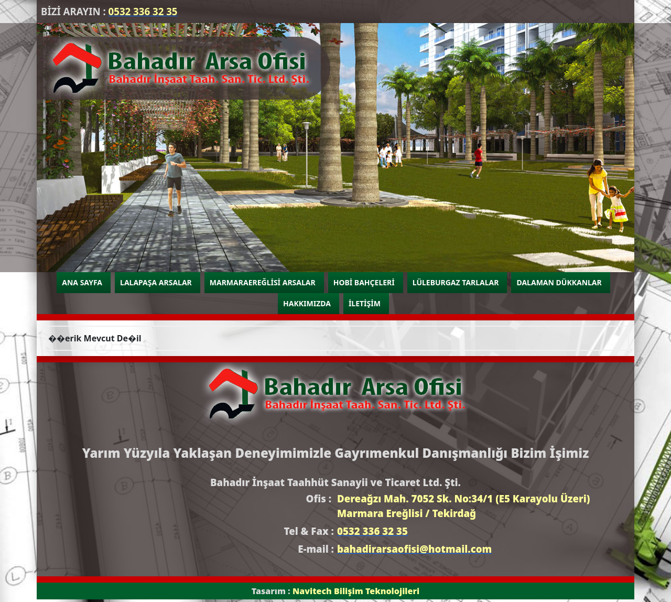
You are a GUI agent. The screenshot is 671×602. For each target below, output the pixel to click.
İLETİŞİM (365, 303)
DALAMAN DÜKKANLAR (558, 282)
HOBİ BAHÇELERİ (364, 282)
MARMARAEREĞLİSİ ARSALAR (263, 282)
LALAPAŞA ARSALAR (156, 282)
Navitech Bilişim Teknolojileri (356, 591)
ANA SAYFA (82, 282)
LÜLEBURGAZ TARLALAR (456, 282)
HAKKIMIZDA (307, 303)
